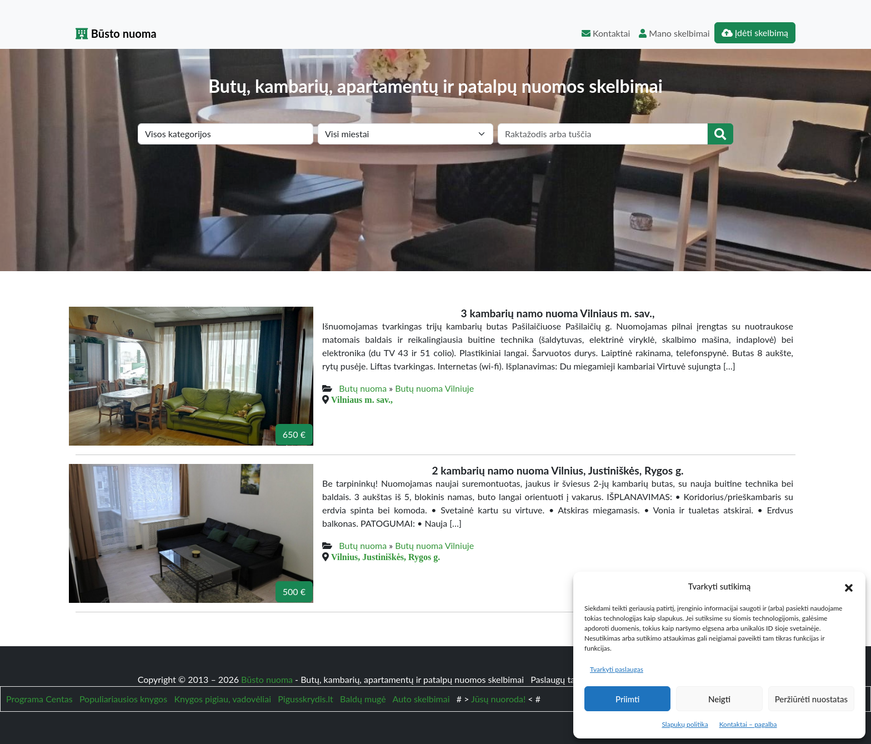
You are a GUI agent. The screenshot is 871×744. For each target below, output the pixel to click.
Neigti (719, 699)
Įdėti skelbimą (755, 32)
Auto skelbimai (421, 698)
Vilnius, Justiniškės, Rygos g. (385, 556)
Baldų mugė (363, 698)
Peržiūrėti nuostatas (811, 699)
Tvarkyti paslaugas (616, 669)
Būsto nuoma (116, 33)
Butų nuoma (363, 388)
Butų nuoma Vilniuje (434, 388)
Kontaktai (606, 33)
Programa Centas (39, 698)
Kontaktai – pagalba (748, 724)
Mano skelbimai (674, 33)
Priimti (627, 699)
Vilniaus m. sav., (362, 399)
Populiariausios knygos (123, 698)
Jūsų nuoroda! (498, 698)
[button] (848, 586)
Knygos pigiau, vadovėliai (222, 698)
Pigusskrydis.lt (305, 698)
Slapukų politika (685, 724)
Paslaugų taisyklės (566, 679)
